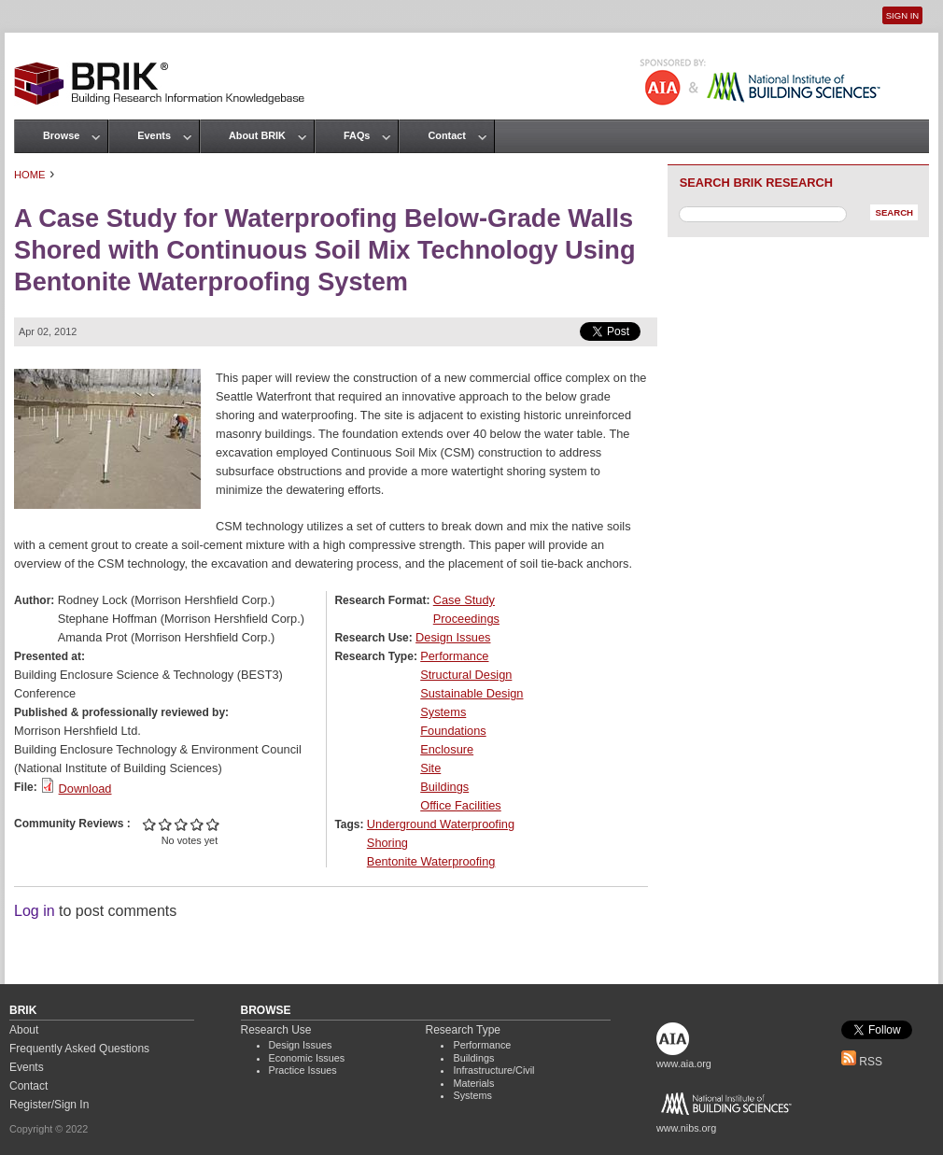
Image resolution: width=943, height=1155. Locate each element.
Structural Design (466, 675)
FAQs (357, 135)
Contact (446, 135)
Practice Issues (303, 1070)
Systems (443, 712)
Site (430, 768)
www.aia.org (683, 1063)
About (23, 1029)
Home (30, 174)
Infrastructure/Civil (493, 1070)
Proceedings (466, 619)
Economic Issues (307, 1057)
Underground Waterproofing (440, 824)
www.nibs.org (686, 1128)
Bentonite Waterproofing (431, 861)
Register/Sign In (49, 1104)
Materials (473, 1083)
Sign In (902, 15)
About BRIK (257, 135)
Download (85, 789)
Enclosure (446, 749)
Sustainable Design (471, 693)
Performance (454, 656)
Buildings (444, 787)
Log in (34, 911)
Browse (61, 135)
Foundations (453, 731)
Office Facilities (460, 805)
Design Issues (452, 637)
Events (154, 135)
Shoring (387, 843)
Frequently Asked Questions (79, 1048)
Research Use (276, 1029)
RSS (861, 1061)
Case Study (464, 600)
